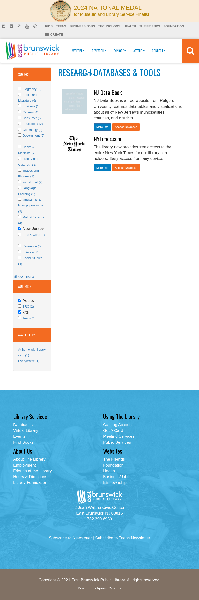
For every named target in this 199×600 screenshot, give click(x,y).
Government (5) (33, 135)
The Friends (149, 26)
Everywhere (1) (28, 361)
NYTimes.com (107, 138)
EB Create (54, 34)
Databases (23, 425)
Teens (61, 26)
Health (130, 26)
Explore (120, 50)
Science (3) (30, 252)
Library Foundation (30, 482)
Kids (49, 26)
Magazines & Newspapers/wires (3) (31, 205)
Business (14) (32, 106)
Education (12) (33, 124)
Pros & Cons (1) (34, 234)
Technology (109, 26)
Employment (24, 465)
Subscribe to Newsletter (70, 538)
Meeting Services (118, 436)
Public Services (117, 442)
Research (99, 50)
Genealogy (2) (32, 130)
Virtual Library (25, 430)
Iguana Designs (109, 588)
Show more (23, 276)
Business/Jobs (82, 26)
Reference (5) (32, 246)
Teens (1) (29, 318)
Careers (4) (30, 112)
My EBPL (78, 50)
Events (19, 436)
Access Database (126, 127)
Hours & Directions (30, 476)
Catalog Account (118, 425)
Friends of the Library (32, 471)
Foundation (174, 26)
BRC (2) (28, 306)
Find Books (23, 442)
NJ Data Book (108, 92)
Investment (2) (32, 182)
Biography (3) (32, 89)
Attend (139, 50)
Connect (159, 50)
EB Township (115, 482)
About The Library (29, 459)
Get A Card (113, 430)
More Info (102, 127)
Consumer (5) (32, 118)
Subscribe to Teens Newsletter (122, 538)
